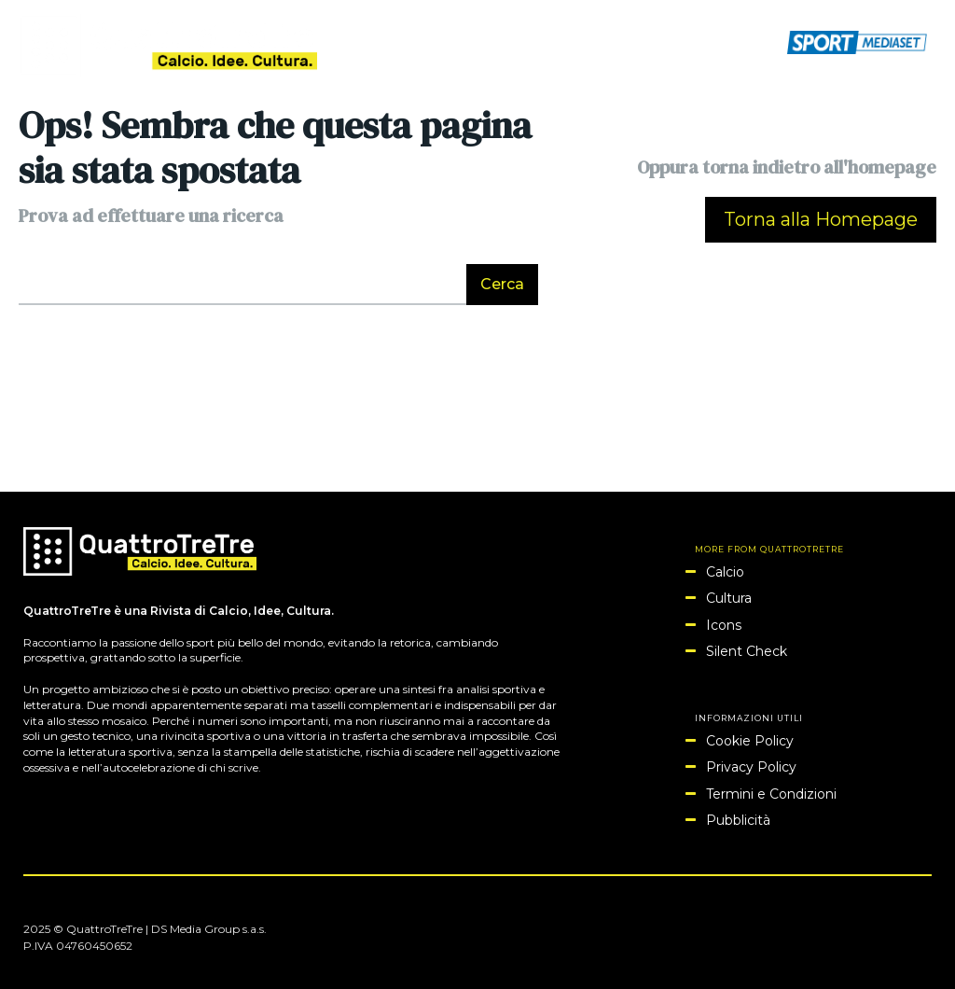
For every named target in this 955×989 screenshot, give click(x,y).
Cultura (729, 598)
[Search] (502, 284)
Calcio (725, 572)
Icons (723, 625)
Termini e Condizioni (771, 794)
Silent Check (746, 651)
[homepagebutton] (820, 220)
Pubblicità (738, 820)
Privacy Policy (751, 767)
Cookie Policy (750, 740)
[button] (761, 41)
